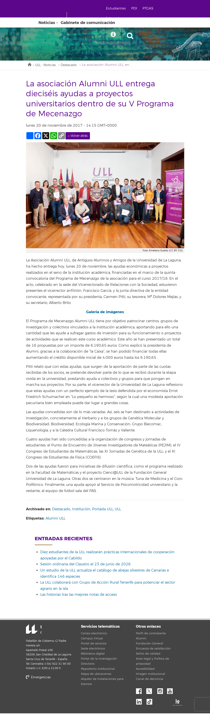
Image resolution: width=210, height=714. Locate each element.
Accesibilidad (145, 669)
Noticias (46, 22)
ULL (118, 510)
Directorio (88, 664)
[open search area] (134, 36)
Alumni (141, 639)
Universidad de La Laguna (31, 630)
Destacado (72, 65)
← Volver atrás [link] (78, 136)
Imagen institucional (150, 674)
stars (59, 693)
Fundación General (149, 644)
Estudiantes (119, 8)
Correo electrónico (94, 634)
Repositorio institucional (98, 669)
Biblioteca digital (93, 654)
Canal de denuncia (149, 679)
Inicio (29, 64)
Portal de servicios (93, 644)
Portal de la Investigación (99, 659)
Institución (81, 510)
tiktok (150, 701)
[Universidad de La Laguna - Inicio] (52, 17)
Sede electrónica (93, 649)
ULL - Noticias (47, 65)
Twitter (150, 690)
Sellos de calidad (148, 654)
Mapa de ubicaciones (96, 674)
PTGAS (150, 8)
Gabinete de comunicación (88, 22)
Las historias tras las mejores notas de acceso (78, 595)
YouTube (171, 690)
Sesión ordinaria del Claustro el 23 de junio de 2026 (85, 565)
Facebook (140, 690)
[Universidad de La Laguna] (53, 27)
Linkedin (140, 701)
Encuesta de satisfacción (153, 649)
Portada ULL (102, 510)
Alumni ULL (55, 519)
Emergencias (38, 678)
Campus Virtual (92, 639)
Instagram (161, 690)
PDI (137, 8)
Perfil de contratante (151, 634)
